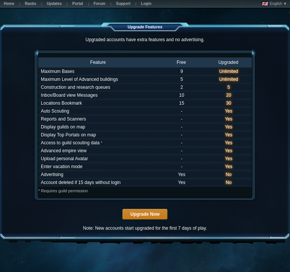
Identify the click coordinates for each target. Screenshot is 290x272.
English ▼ (274, 4)
